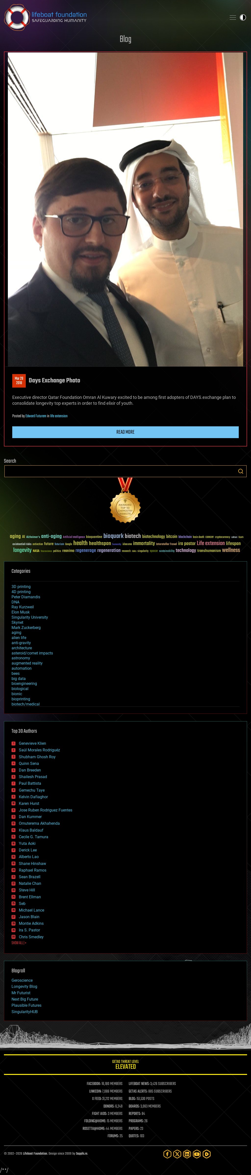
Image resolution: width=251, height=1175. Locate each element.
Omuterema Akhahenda (39, 823)
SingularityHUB (25, 1011)
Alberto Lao (29, 856)
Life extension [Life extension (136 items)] (211, 543)
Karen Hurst (29, 803)
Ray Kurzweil (23, 607)
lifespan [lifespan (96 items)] (233, 544)
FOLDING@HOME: (95, 1121)
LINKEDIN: (95, 1091)
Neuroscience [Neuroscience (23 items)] (46, 551)
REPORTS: (135, 1114)
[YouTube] (197, 1154)
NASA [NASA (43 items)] (36, 551)
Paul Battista (30, 783)
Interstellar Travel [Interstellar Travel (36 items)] (166, 544)
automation (22, 668)
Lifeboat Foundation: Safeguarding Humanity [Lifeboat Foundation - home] (113, 17)
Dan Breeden (30, 770)
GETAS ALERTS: (138, 1091)
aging (16, 632)
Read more (125, 432)
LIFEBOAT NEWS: (139, 1084)
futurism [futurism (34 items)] (59, 544)
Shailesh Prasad (33, 776)
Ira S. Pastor (29, 930)
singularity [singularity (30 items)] (143, 551)
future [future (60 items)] (48, 544)
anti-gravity (21, 642)
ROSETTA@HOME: (94, 1129)
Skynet (17, 622)
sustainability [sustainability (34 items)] (167, 551)
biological (20, 688)
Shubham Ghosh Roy (37, 757)
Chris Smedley (31, 937)
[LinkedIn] (187, 1154)
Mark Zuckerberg (26, 627)
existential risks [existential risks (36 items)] (22, 544)
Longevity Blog (24, 986)
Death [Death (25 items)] (240, 537)
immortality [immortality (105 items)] (144, 544)
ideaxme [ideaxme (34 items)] (127, 544)
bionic (17, 694)
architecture (22, 648)
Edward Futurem (35, 416)
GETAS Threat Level (125, 1065)
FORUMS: (113, 1136)
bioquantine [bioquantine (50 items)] (94, 537)
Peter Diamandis (26, 597)
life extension (59, 416)
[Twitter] (177, 1154)
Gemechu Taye (32, 790)
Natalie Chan (30, 883)
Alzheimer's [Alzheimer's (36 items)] (33, 537)
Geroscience (22, 980)
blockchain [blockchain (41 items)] (185, 537)
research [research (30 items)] (126, 551)
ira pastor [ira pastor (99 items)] (187, 544)
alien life (19, 637)
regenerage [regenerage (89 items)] (85, 550)
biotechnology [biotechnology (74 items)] (153, 536)
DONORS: (108, 1106)
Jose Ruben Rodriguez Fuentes (45, 810)
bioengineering (24, 683)
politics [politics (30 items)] (57, 551)
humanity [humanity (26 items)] (116, 544)
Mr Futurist (21, 993)
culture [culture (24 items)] (234, 537)
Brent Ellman (30, 897)
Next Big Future (25, 999)
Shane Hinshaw (32, 863)
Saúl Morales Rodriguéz (39, 750)
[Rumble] (207, 1154)
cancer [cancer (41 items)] (209, 537)
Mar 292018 (19, 381)
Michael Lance (31, 910)
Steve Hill (27, 890)
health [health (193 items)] (80, 543)
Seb (22, 903)
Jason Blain (29, 916)
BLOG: (132, 1099)
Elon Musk (21, 612)
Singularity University (30, 617)
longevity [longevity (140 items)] (22, 550)
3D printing (21, 586)
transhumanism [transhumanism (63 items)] (209, 550)
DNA (15, 602)
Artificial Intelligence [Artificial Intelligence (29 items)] (74, 537)
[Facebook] (167, 1154)
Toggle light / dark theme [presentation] (243, 17)
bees (16, 673)
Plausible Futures (26, 1005)
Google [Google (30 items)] (68, 544)
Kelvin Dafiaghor (33, 797)
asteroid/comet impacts (32, 653)
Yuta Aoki (27, 843)
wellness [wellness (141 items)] (231, 550)
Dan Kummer (30, 816)
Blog (125, 40)
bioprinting (21, 699)
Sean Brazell (29, 877)
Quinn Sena (29, 763)
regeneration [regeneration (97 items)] (109, 550)
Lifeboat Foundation (35, 1154)
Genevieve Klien (32, 743)
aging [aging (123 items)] (15, 537)
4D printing (21, 591)
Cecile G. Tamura (33, 837)
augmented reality (27, 663)
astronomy (21, 658)
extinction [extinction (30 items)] (38, 544)
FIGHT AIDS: (99, 1114)
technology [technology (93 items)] (186, 551)
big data (19, 678)
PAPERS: (134, 1129)
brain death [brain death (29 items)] (198, 537)
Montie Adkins (31, 923)
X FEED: (96, 1099)
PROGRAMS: (136, 1121)
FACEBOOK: (94, 1084)
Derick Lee (28, 850)
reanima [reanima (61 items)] (68, 550)
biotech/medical (26, 704)
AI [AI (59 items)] (23, 537)
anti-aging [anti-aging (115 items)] (51, 537)
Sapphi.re (81, 1154)
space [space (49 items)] (154, 551)
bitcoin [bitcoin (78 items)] (171, 536)
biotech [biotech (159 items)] (133, 536)
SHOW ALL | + (19, 943)
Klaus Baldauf (31, 830)
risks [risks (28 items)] (134, 551)
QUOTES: (134, 1136)
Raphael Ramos (32, 870)
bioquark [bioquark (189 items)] (113, 536)
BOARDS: (134, 1106)
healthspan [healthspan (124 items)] (100, 544)
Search (241, 471)
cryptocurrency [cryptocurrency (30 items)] (222, 537)
